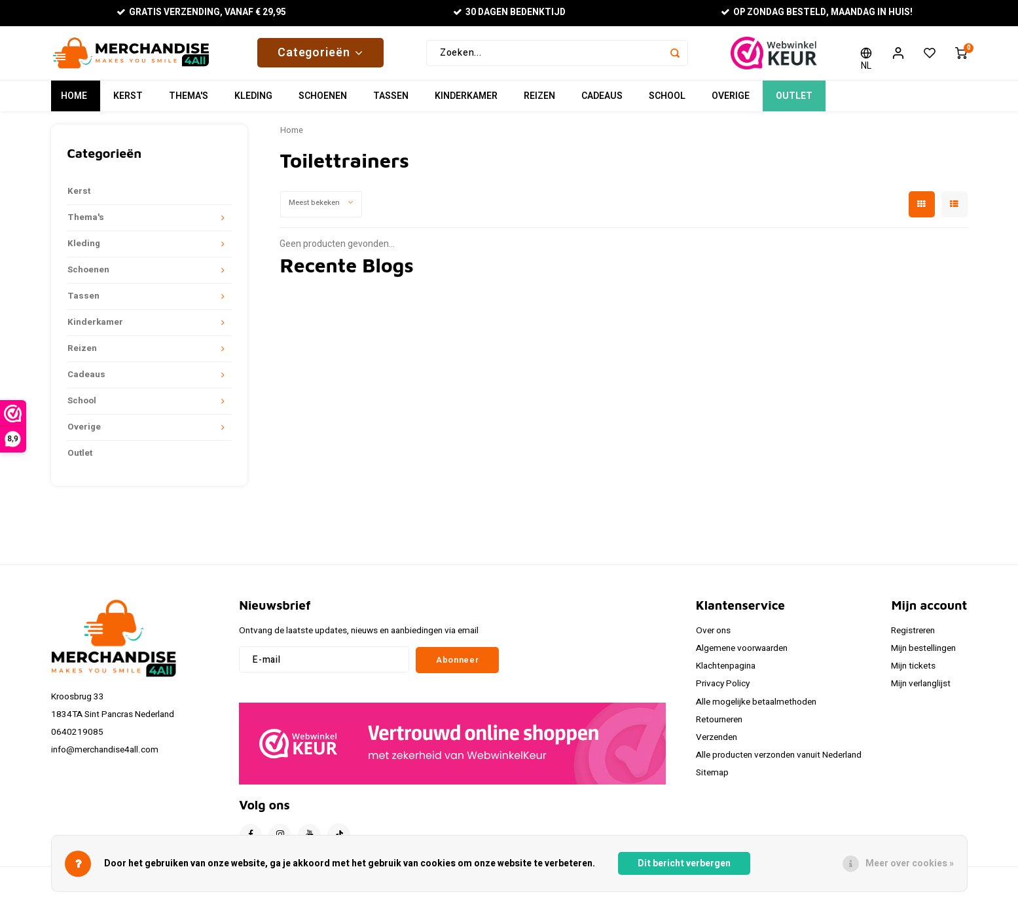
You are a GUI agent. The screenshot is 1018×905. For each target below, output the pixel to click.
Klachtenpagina (725, 671)
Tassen (391, 101)
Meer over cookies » (909, 863)
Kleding (253, 101)
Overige (731, 101)
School (667, 101)
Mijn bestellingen (923, 653)
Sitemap (712, 778)
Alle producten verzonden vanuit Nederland (779, 760)
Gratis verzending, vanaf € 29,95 (201, 13)
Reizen (539, 101)
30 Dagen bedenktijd (509, 13)
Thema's (188, 101)
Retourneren (719, 724)
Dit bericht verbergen (684, 863)
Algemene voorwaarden (742, 653)
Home (74, 101)
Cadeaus (602, 101)
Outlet (794, 101)
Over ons (713, 635)
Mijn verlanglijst (921, 688)
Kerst (128, 101)
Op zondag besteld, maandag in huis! (817, 13)
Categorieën (320, 55)
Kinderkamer (466, 101)
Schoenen (323, 101)
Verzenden (716, 742)
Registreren (913, 635)
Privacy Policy (723, 688)
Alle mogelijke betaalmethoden (756, 706)
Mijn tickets (913, 671)
